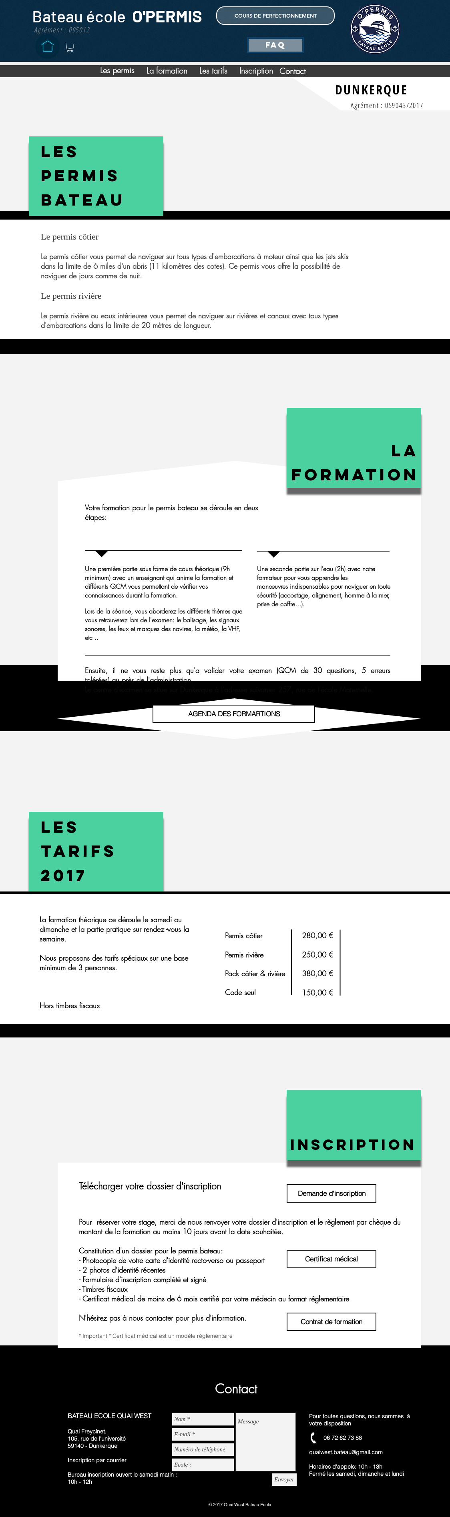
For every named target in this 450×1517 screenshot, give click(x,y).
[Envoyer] (284, 1479)
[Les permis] (117, 70)
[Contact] (292, 71)
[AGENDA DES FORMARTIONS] (234, 714)
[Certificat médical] (331, 1259)
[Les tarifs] (213, 71)
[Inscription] (256, 71)
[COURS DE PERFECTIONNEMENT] (275, 15)
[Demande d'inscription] (331, 1193)
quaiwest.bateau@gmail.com (346, 1452)
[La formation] (167, 71)
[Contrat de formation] (331, 1322)
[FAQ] (275, 45)
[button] (70, 47)
